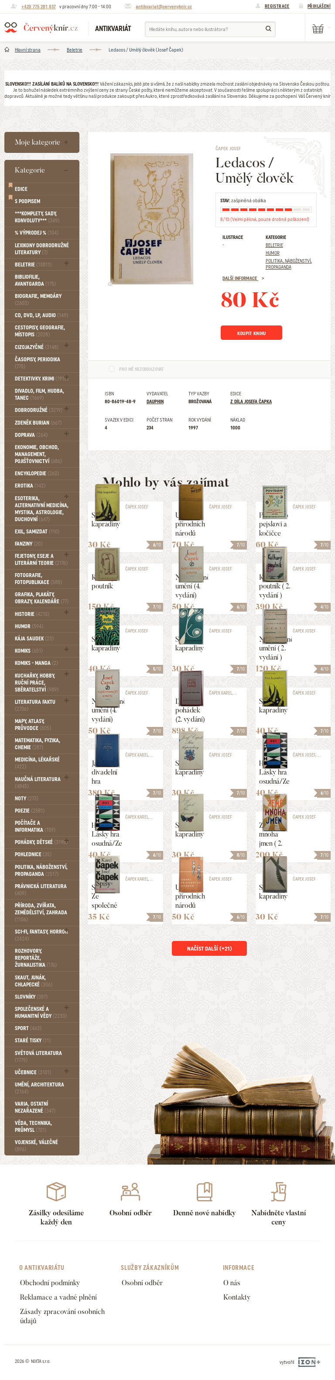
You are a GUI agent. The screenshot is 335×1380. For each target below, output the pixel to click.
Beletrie (74, 50)
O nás (231, 1282)
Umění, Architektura (39, 1088)
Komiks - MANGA (36, 663)
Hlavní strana (28, 50)
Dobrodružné (38, 410)
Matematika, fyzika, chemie (37, 744)
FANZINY (28, 544)
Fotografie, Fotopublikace (38, 578)
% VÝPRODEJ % (36, 233)
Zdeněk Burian (38, 423)
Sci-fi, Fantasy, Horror (41, 935)
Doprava (31, 435)
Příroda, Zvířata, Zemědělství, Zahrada (41, 913)
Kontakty (237, 1297)
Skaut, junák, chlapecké (33, 981)
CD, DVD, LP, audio (41, 315)
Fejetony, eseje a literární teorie (41, 559)
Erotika (30, 486)
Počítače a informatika (35, 826)
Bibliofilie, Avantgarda (35, 280)
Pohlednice (33, 854)
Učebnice (33, 1072)
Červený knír (41, 28)
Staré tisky (33, 1041)
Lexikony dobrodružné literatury (42, 249)
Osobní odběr (142, 1282)
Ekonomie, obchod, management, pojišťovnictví (38, 454)
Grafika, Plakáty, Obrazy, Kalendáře (41, 598)
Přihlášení (319, 6)
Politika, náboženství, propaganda (41, 870)
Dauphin (155, 403)
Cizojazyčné (36, 347)
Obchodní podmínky (50, 1282)
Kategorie (30, 170)
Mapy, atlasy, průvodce (33, 724)
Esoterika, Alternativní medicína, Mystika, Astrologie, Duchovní (41, 508)
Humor (29, 626)
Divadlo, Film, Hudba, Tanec (39, 394)
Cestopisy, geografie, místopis (40, 331)
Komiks (29, 651)
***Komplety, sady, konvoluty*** (37, 217)
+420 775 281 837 (38, 6)
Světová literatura (38, 1056)
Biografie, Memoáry (38, 299)
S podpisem (27, 201)
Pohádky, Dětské (41, 842)
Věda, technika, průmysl (33, 1126)
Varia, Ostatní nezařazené (35, 1107)
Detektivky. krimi (41, 379)
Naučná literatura (38, 782)
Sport (28, 1028)
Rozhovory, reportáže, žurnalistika (36, 958)
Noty (26, 798)
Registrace (277, 6)
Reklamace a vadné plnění (58, 1297)
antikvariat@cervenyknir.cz (164, 6)
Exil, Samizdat (37, 532)
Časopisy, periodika (37, 363)
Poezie (29, 811)
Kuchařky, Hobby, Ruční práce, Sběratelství (36, 683)
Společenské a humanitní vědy (41, 1012)
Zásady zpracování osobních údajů (62, 1316)
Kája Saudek (34, 639)
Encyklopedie (37, 473)
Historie (32, 614)
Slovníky (31, 997)
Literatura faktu (35, 705)
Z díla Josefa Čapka (251, 403)
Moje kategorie (37, 142)
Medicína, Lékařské (37, 763)
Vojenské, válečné (36, 1145)
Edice (21, 189)
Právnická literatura (41, 889)
